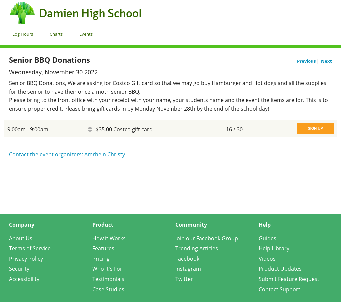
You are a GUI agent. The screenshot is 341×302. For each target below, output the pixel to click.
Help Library (274, 248)
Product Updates (280, 268)
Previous (307, 61)
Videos (267, 258)
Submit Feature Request (289, 279)
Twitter (184, 279)
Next (326, 61)
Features (103, 248)
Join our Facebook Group (206, 238)
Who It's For (107, 268)
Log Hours (22, 34)
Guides (267, 238)
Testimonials (108, 279)
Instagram (188, 268)
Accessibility (24, 279)
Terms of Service (30, 248)
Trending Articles (196, 248)
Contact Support (279, 289)
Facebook (187, 258)
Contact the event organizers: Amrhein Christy (67, 154)
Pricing (101, 258)
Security (19, 268)
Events (86, 34)
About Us (20, 238)
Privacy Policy (26, 258)
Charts (56, 34)
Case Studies (108, 289)
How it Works (109, 238)
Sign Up (315, 128)
